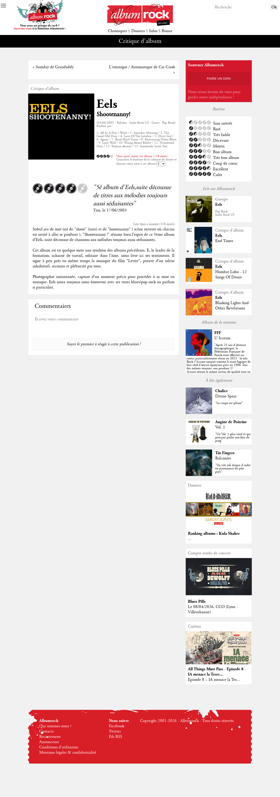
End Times (224, 241)
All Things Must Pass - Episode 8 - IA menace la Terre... (217, 672)
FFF (217, 332)
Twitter (115, 731)
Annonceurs (49, 742)
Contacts (46, 731)
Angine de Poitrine (231, 421)
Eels (106, 104)
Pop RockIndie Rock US (224, 213)
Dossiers (138, 31)
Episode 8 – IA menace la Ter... (214, 679)
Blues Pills (197, 601)
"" (218, 362)
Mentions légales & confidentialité (67, 752)
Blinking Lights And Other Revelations (232, 305)
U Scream (222, 338)
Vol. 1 (220, 427)
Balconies (223, 458)
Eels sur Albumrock (219, 188)
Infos (153, 31)
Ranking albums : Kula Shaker (214, 533)
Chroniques (117, 31)
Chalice (221, 390)
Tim (96, 210)
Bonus (167, 31)
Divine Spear (226, 396)
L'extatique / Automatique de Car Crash (142, 67)
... (189, 539)
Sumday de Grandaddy (55, 67)
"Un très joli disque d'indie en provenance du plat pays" (232, 468)
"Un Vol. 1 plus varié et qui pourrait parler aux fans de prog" (233, 437)
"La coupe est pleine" (229, 403)
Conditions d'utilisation (58, 747)
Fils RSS (115, 736)
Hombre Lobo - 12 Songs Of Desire (231, 274)
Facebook (116, 726)
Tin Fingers (224, 452)
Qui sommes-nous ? (55, 726)
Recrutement (50, 736)
